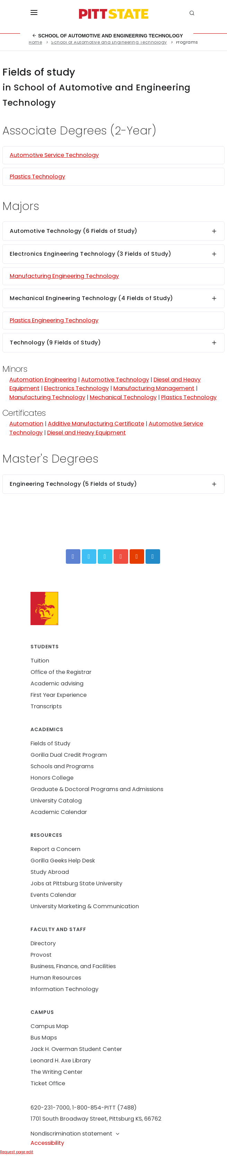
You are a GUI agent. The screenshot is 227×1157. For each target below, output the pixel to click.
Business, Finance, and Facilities (73, 966)
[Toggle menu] (33, 14)
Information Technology (64, 989)
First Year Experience (58, 695)
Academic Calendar (58, 812)
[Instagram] (137, 556)
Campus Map (49, 1026)
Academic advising (57, 683)
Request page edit (16, 1152)
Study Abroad (49, 872)
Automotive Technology (115, 380)
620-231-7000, (50, 1108)
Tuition (39, 661)
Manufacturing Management (153, 388)
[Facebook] (73, 556)
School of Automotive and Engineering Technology (107, 35)
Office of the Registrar (60, 672)
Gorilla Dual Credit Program (68, 755)
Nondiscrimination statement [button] (75, 1134)
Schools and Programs (62, 766)
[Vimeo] (105, 556)
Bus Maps (43, 1038)
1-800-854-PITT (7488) (104, 1108)
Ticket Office (47, 1083)
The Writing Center (56, 1072)
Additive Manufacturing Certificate (96, 424)
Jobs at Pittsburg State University (76, 883)
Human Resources (55, 978)
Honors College (51, 778)
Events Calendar (53, 895)
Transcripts (46, 706)
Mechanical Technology (123, 397)
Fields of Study (50, 743)
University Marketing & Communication (84, 906)
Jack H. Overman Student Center (76, 1049)
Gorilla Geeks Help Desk (62, 861)
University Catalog (56, 801)
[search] (193, 14)
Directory (43, 943)
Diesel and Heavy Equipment (86, 433)
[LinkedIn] (153, 556)
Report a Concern (55, 849)
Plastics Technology (37, 177)
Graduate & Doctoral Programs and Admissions (96, 789)
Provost (41, 955)
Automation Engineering (43, 380)
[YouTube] (121, 556)
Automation (26, 424)
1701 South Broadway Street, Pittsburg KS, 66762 (95, 1119)
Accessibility (47, 1143)
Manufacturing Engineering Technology (64, 276)
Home (35, 42)
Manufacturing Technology (47, 397)
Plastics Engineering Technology (54, 320)
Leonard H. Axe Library (60, 1060)
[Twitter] (89, 556)
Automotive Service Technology (54, 155)
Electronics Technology (76, 388)
